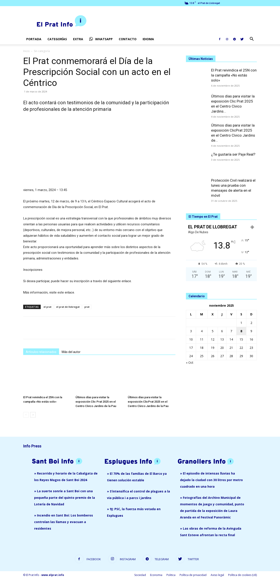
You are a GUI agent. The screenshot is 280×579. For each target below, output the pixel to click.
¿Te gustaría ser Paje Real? (233, 154)
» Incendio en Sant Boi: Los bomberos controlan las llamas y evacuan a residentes (63, 521)
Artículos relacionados (41, 352)
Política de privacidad (193, 575)
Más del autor (71, 352)
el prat (47, 306)
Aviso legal (217, 575)
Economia (156, 575)
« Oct (189, 362)
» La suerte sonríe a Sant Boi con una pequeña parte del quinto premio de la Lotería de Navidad (64, 497)
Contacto (127, 39)
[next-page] (33, 414)
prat (86, 306)
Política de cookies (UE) (242, 575)
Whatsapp (101, 39)
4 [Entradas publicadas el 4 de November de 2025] (202, 331)
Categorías (57, 39)
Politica (170, 575)
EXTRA (78, 39)
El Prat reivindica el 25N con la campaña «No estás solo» (234, 75)
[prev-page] (26, 414)
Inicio (26, 51)
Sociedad (140, 575)
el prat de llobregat (68, 306)
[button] (251, 39)
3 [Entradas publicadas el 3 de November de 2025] (191, 331)
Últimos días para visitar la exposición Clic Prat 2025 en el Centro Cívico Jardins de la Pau (95, 402)
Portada (33, 39)
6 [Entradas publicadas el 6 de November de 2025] (222, 331)
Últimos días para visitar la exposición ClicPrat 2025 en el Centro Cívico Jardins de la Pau (148, 402)
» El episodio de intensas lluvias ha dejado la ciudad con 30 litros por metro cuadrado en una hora (211, 480)
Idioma (148, 39)
